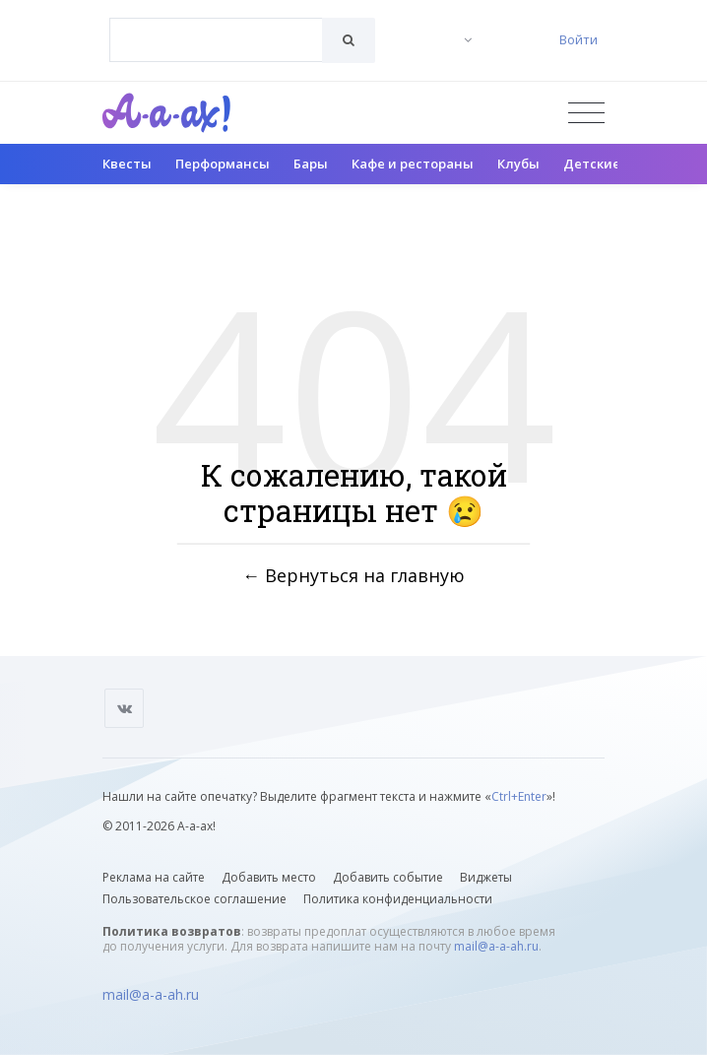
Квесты (127, 163)
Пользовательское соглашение (194, 898)
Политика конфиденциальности (397, 898)
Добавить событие (388, 877)
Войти (578, 39)
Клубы (518, 163)
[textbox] (216, 26)
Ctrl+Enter (518, 796)
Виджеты (486, 877)
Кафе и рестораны (413, 163)
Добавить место (269, 877)
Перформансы (222, 163)
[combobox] (216, 40)
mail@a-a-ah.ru (496, 946)
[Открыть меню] (586, 112)
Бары (310, 163)
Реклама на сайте (153, 877)
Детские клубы (614, 163)
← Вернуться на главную (353, 575)
